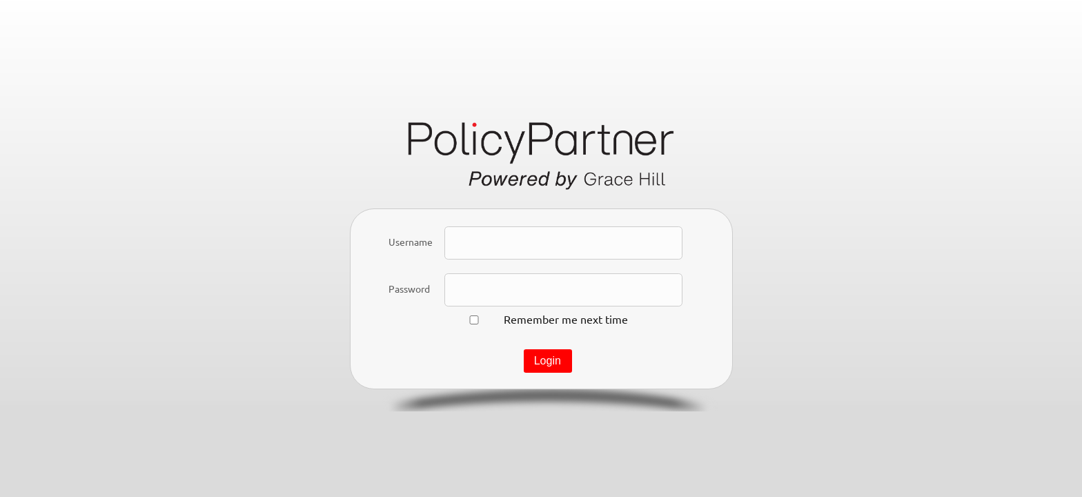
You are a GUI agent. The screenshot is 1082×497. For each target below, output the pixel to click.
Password (409, 288)
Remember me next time (566, 319)
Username (410, 241)
